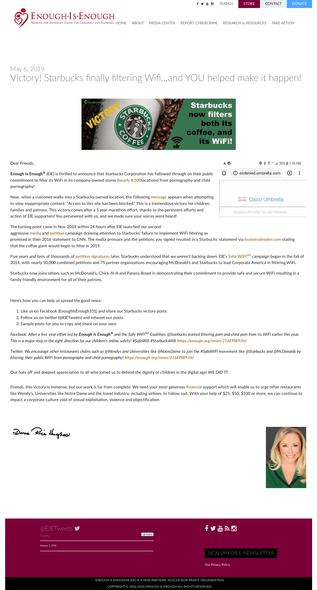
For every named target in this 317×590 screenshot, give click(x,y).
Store (249, 4)
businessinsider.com (263, 239)
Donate (299, 4)
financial (194, 387)
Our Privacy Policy (217, 564)
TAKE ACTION (283, 23)
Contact (273, 4)
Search (226, 4)
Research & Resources (244, 23)
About (138, 23)
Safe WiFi (239, 256)
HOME (121, 23)
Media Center (162, 23)
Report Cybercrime (199, 23)
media (35, 233)
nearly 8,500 (129, 180)
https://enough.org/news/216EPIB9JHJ (212, 341)
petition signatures (93, 256)
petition (57, 233)
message (159, 197)
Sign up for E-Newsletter (241, 553)
